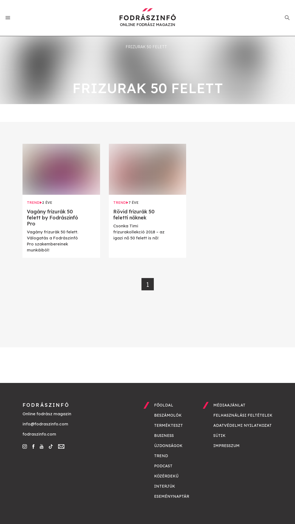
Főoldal (163, 405)
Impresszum (226, 445)
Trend (161, 455)
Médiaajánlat (229, 405)
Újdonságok (168, 445)
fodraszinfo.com (39, 434)
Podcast (163, 465)
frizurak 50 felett (146, 46)
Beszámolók (168, 415)
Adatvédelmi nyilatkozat (242, 425)
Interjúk (164, 486)
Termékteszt (168, 425)
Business (164, 435)
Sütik (219, 435)
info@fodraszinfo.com (45, 423)
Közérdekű (166, 476)
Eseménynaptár (171, 496)
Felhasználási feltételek (243, 415)
